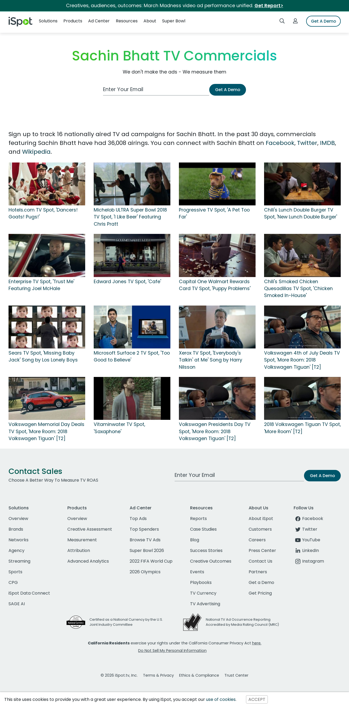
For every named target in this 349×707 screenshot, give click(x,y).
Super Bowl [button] (173, 21)
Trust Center (236, 675)
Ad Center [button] (99, 21)
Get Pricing (260, 593)
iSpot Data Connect (29, 593)
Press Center (262, 550)
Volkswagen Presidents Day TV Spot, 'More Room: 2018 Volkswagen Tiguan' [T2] (215, 431)
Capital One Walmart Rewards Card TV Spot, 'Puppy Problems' (215, 285)
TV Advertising (205, 604)
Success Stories (206, 550)
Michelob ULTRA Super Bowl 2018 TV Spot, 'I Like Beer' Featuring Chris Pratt (130, 217)
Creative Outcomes (210, 561)
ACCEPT (256, 699)
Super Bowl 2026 (147, 550)
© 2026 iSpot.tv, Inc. (119, 675)
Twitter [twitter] (305, 529)
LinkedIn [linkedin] (306, 550)
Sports (15, 572)
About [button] (149, 21)
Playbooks (201, 582)
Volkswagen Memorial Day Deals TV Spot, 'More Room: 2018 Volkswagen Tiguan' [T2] (46, 431)
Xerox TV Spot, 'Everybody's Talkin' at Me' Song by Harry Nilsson (210, 360)
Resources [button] (127, 21)
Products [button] (72, 21)
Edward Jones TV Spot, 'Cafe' (127, 281)
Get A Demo (323, 21)
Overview (18, 518)
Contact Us (260, 561)
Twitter (307, 143)
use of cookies (221, 699)
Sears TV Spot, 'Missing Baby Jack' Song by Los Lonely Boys (43, 356)
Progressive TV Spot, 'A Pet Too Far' (214, 213)
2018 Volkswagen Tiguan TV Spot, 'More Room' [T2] (302, 427)
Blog (194, 540)
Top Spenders (144, 529)
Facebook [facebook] (308, 518)
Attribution (78, 550)
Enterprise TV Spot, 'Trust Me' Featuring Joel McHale (41, 285)
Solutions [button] (48, 21)
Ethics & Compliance (199, 675)
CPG (13, 582)
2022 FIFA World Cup (151, 561)
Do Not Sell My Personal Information (172, 650)
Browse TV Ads (145, 540)
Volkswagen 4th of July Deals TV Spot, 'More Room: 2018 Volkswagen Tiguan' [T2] (302, 360)
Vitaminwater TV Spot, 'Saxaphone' (119, 427)
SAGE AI (17, 604)
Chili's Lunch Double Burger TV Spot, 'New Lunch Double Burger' (300, 213)
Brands (16, 529)
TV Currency (203, 593)
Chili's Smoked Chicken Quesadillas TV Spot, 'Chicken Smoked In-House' (298, 288)
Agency (16, 550)
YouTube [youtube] (307, 540)
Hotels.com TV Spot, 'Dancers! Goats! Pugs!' (43, 213)
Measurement (82, 540)
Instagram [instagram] (309, 561)
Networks (18, 540)
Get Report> (268, 5)
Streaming (19, 561)
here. (256, 643)
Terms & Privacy (158, 675)
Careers (257, 540)
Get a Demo (261, 582)
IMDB (327, 143)
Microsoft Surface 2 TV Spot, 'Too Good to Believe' (132, 356)
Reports (198, 518)
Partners (258, 572)
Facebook (280, 143)
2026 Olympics (145, 572)
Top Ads (138, 518)
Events (197, 572)
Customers (260, 529)
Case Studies (203, 529)
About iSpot (261, 518)
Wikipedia (36, 152)
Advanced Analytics (88, 561)
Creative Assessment (89, 529)
